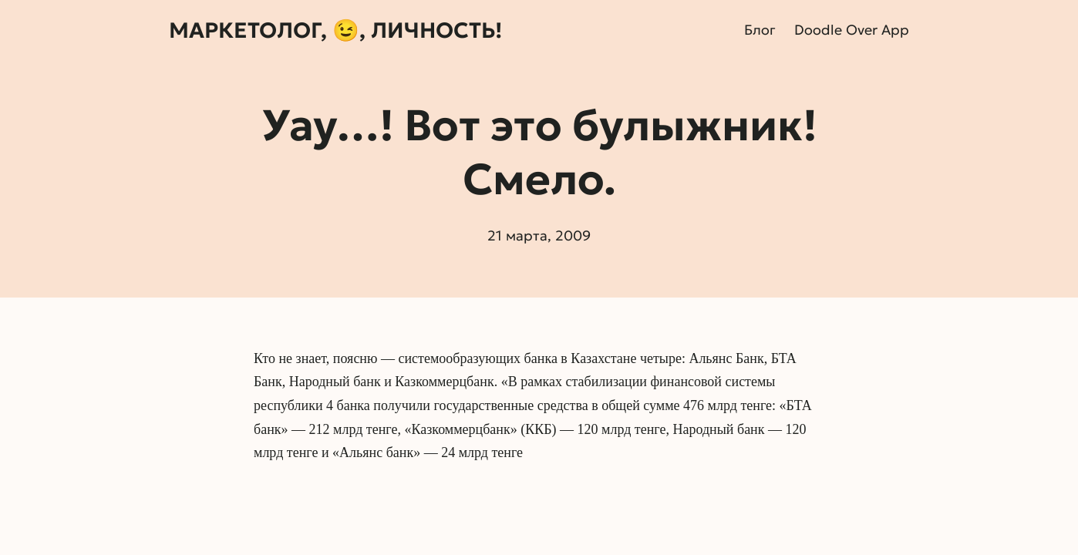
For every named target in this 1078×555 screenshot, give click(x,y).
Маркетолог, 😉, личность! (335, 30)
